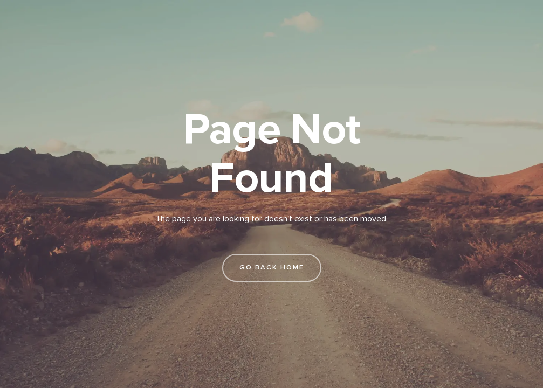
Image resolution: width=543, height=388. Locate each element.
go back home (271, 267)
